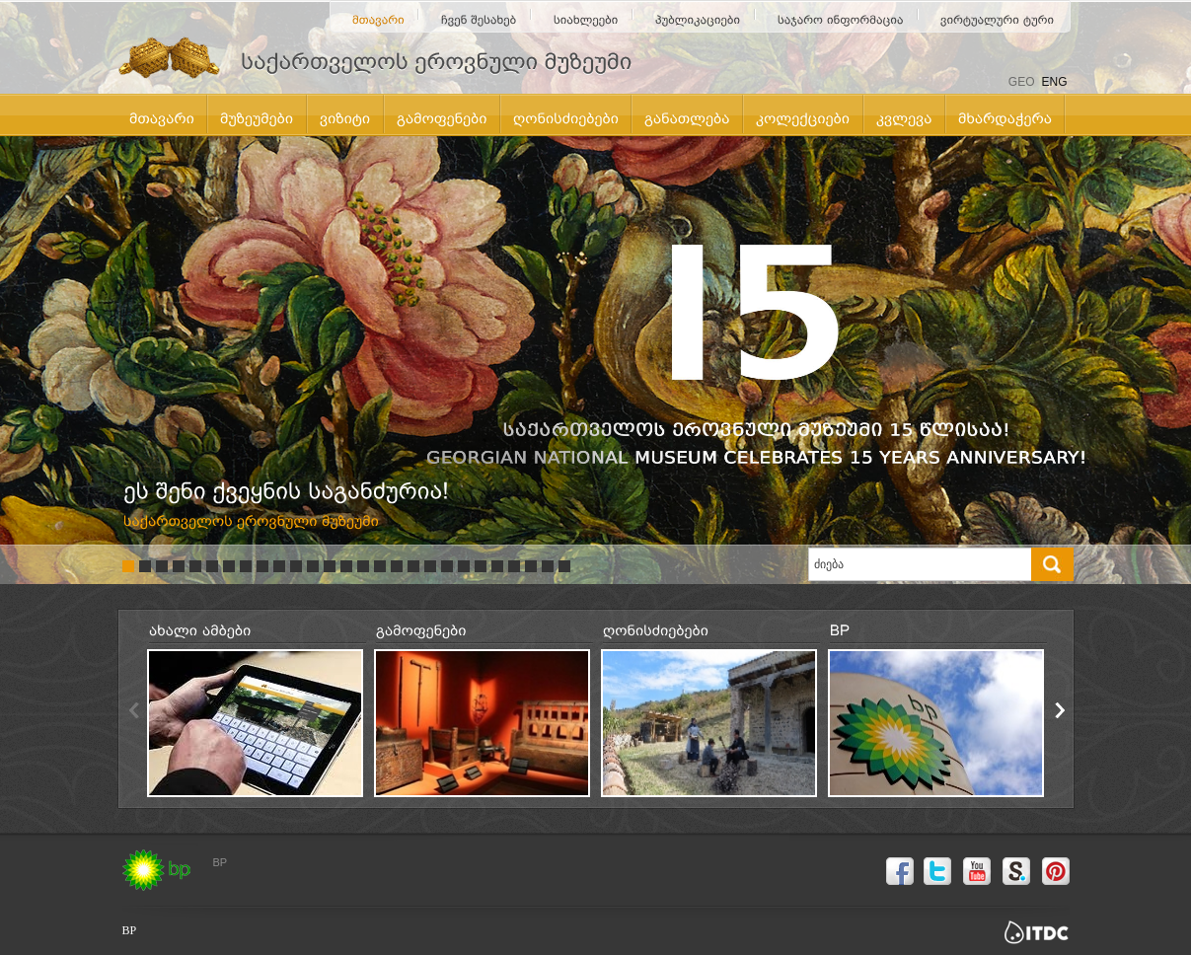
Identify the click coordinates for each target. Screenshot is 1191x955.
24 (514, 566)
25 (531, 566)
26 (548, 566)
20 (447, 566)
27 (564, 566)
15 (363, 566)
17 (397, 566)
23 (497, 566)
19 (430, 566)
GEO (1021, 82)
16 (380, 566)
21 (464, 566)
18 (413, 566)
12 (313, 566)
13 (329, 566)
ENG (1054, 82)
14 (346, 566)
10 (279, 566)
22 (480, 566)
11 (296, 566)
